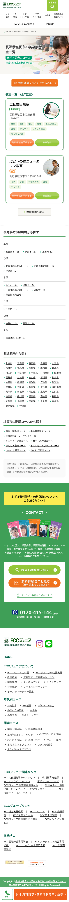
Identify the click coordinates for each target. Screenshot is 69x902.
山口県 (55, 391)
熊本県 (32, 401)
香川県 (20, 396)
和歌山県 (56, 387)
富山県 (32, 377)
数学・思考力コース (43, 441)
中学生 (47, 15)
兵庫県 (32, 387)
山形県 (55, 363)
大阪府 (20, 387)
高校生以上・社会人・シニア (22, 715)
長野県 (9, 377)
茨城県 (32, 368)
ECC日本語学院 (48, 815)
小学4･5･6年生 (15, 710)
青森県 (20, 363)
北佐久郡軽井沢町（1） (17, 266)
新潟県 (20, 377)
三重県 (43, 382)
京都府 (9, 387)
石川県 (43, 377)
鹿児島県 (10, 406)
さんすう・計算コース (17, 441)
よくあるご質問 (31, 682)
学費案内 (50, 24)
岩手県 (43, 363)
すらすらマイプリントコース (45, 445)
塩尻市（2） (29, 285)
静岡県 (20, 382)
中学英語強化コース (40, 431)
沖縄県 (23, 406)
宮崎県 (55, 401)
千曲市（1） (12, 309)
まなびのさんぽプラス (19, 749)
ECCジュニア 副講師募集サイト (21, 785)
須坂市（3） (40, 290)
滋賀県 (55, 382)
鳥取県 (9, 391)
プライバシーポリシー (35, 686)
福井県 (55, 377)
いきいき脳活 (45, 744)
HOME (8, 656)
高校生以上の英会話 (50, 734)
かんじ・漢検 (54, 739)
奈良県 (43, 387)
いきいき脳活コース (16, 450)
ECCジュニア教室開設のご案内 (20, 819)
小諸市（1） (12, 271)
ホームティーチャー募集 (20, 691)
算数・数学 (34, 739)
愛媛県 (32, 396)
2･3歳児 (11, 705)
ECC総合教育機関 (13, 811)
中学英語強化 (35, 729)
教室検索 (12, 677)
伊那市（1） (31, 251)
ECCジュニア (37, 811)
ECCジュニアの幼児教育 (49, 672)
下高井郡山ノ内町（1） (17, 290)
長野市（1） (29, 323)
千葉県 (34, 373)
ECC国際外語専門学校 (16, 841)
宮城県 (9, 368)
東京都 (46, 373)
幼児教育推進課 (50, 777)
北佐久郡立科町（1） (44, 266)
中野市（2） (12, 323)
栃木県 (43, 368)
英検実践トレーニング (20, 735)
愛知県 (32, 382)
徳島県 (9, 396)
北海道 (9, 363)
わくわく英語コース (40, 450)
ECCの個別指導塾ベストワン (19, 777)
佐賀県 (9, 401)
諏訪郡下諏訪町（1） (16, 294)
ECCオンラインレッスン (17, 781)
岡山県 (32, 391)
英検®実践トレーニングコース (21, 436)
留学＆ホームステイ (48, 781)
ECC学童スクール (23, 815)
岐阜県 (9, 382)
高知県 (43, 396)
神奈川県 (21, 373)
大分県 (43, 401)
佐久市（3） (12, 285)
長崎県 (20, 401)
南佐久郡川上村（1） (16, 338)
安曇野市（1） (13, 251)
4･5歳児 (26, 705)
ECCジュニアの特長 (25, 24)
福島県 (20, 368)
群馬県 (55, 368)
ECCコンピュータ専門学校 (30, 845)
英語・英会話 (14, 729)
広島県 (43, 391)
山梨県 (57, 373)
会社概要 (12, 686)
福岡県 (55, 396)
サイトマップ (54, 682)
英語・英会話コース (16, 431)
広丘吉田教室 (19, 104)
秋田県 (32, 363)
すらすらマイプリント (19, 744)
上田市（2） (48, 251)
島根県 (20, 391)
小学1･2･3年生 (46, 705)
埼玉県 (9, 373)
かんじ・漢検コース (16, 445)
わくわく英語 (14, 739)
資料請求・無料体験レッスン (38, 677)
